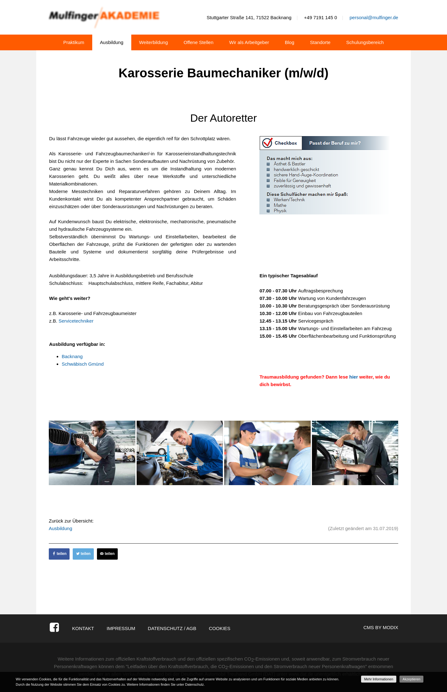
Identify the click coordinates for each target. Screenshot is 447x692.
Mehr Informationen (378, 679)
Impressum (121, 628)
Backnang (72, 356)
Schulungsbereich (365, 42)
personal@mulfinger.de (373, 17)
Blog (289, 42)
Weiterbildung (153, 42)
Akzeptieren (411, 679)
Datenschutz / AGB (172, 628)
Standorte (320, 42)
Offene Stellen (198, 42)
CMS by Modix (380, 627)
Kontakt (83, 628)
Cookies (219, 628)
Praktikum (73, 42)
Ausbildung (111, 42)
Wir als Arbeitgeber (249, 42)
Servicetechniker (76, 321)
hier (353, 376)
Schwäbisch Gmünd (83, 364)
